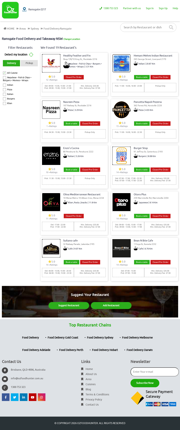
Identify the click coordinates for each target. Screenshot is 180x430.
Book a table (142, 77)
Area (86, 379)
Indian (10, 84)
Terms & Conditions (95, 394)
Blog (86, 389)
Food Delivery (30, 337)
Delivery (11, 63)
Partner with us (132, 8)
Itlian (9, 103)
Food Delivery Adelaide (36, 350)
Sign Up (163, 8)
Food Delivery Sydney (100, 337)
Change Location (71, 39)
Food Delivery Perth (71, 350)
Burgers (11, 98)
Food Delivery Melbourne (137, 337)
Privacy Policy (91, 399)
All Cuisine (12, 72)
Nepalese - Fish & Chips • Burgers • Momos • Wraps (17, 79)
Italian (10, 94)
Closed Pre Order (74, 77)
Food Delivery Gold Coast (63, 337)
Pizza (9, 89)
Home (87, 369)
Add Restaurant (111, 305)
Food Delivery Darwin (140, 350)
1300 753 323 (108, 8)
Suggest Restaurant (68, 305)
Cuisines (88, 384)
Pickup (29, 63)
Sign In (150, 8)
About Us (89, 374)
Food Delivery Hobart (105, 350)
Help (175, 8)
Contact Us (90, 404)
